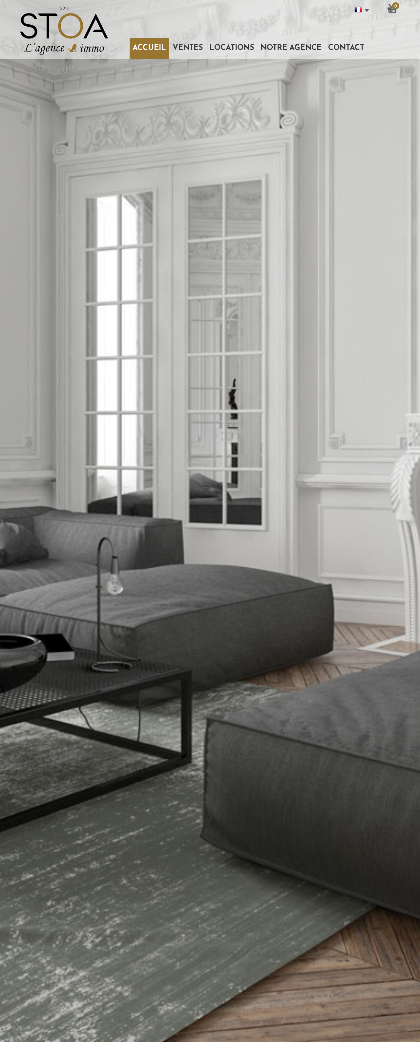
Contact (346, 48)
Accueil (149, 48)
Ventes (188, 48)
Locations (231, 48)
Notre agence (291, 48)
